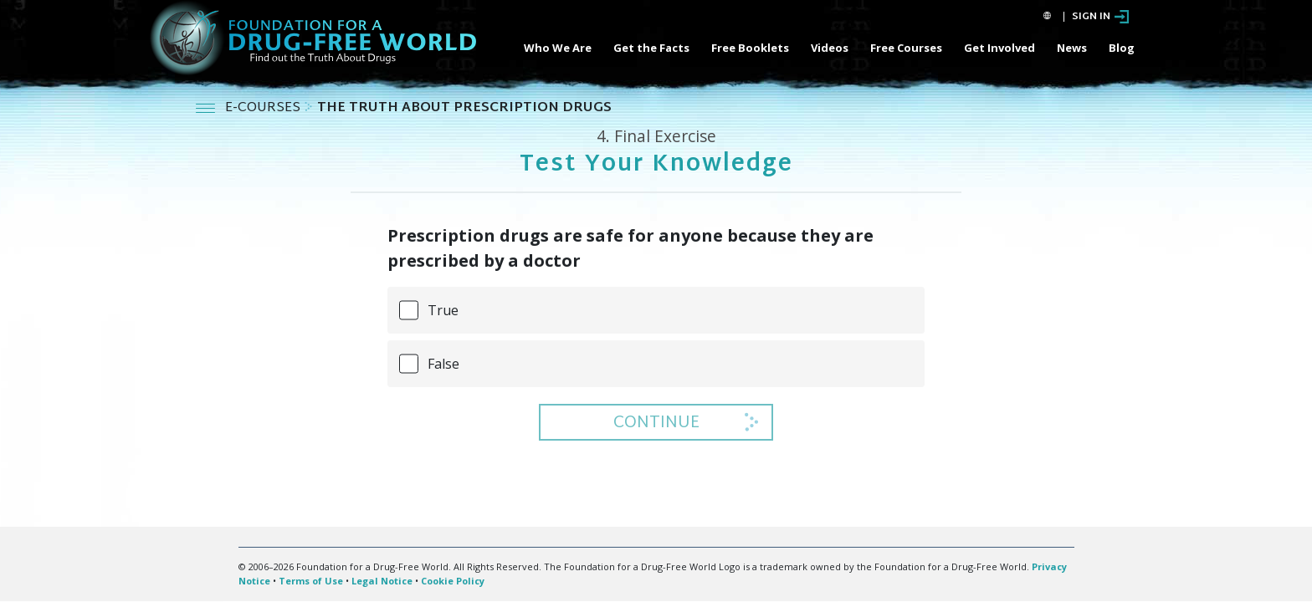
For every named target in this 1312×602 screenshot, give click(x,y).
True (443, 310)
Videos (829, 47)
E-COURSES (264, 108)
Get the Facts (651, 47)
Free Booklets (750, 47)
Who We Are (558, 47)
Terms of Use (311, 580)
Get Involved (999, 47)
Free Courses (906, 47)
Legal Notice (382, 580)
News (1072, 47)
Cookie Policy (452, 580)
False (443, 364)
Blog (1122, 47)
